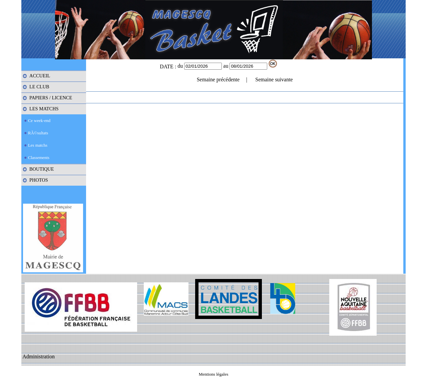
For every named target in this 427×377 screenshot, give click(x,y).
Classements (38, 157)
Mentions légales (213, 374)
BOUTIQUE (41, 169)
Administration (38, 356)
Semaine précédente (218, 79)
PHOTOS (38, 180)
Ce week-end (39, 120)
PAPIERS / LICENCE (50, 97)
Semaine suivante (274, 79)
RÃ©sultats (38, 133)
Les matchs (37, 145)
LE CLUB (39, 86)
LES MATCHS (44, 108)
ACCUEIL (39, 75)
